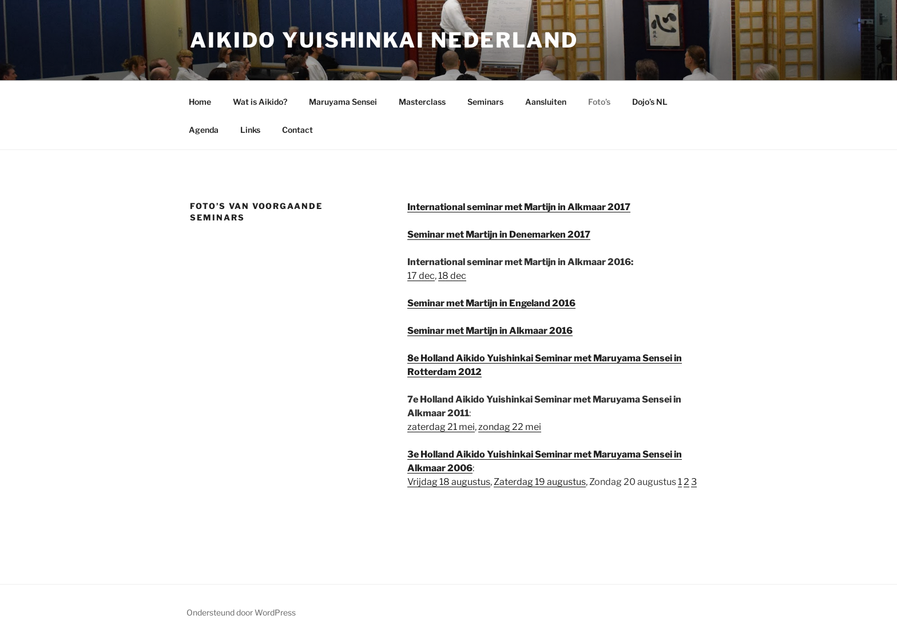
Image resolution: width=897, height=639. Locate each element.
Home (200, 102)
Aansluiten (545, 102)
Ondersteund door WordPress (241, 612)
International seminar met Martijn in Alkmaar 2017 (518, 207)
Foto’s (599, 102)
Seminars (485, 102)
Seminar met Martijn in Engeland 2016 (491, 303)
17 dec (421, 275)
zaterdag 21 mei (441, 426)
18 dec (452, 275)
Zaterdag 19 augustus (540, 481)
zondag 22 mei (509, 426)
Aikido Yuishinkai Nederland (384, 40)
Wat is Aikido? (260, 102)
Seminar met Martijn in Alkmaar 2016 (490, 330)
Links (250, 130)
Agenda (204, 130)
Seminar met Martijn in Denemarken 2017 (498, 234)
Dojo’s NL (650, 102)
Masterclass (422, 102)
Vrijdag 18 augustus (448, 481)
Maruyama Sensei (343, 102)
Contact (297, 130)
